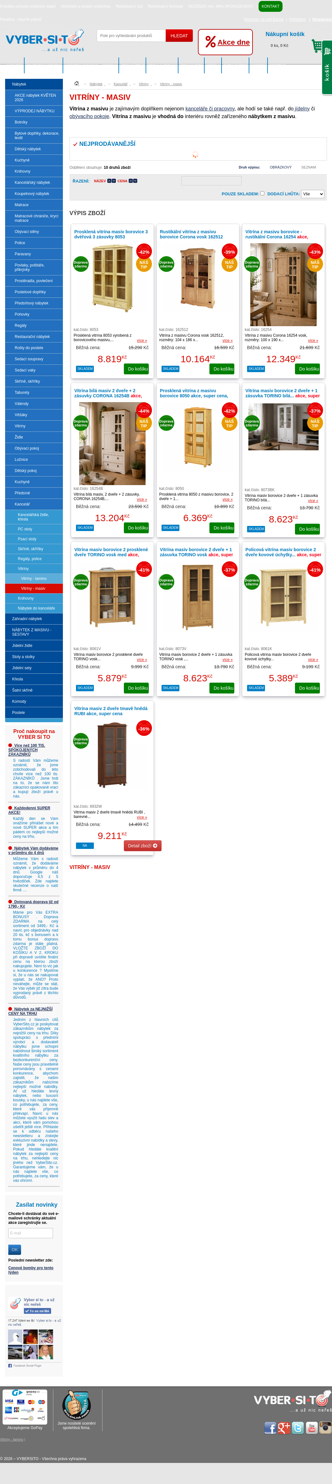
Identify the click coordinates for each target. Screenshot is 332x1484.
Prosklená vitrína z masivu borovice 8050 (194, 395)
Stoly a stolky (162, 65)
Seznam (308, 167)
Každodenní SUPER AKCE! (29, 810)
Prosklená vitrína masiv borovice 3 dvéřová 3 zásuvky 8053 (111, 234)
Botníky (21, 122)
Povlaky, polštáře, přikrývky (30, 267)
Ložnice (21, 459)
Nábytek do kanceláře (36, 608)
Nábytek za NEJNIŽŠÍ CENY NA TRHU (30, 1011)
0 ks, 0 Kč (296, 38)
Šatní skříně (235, 65)
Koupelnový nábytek (32, 193)
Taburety (22, 392)
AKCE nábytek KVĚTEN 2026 (35, 97)
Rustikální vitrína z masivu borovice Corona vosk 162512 (191, 234)
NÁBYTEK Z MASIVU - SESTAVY (91, 65)
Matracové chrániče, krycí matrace (36, 218)
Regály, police (30, 559)
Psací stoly (27, 539)
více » (142, 340)
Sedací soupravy (29, 359)
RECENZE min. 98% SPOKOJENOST (220, 6)
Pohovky (22, 314)
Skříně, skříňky (27, 381)
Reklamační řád (129, 6)
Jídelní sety (191, 65)
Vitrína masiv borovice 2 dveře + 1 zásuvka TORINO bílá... (282, 395)
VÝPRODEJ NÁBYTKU (35, 111)
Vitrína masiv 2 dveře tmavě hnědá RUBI (110, 711)
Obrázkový (280, 167)
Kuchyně (22, 160)
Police (20, 243)
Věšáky (21, 415)
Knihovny (22, 171)
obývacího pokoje (89, 116)
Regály (20, 325)
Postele (277, 65)
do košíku (138, 368)
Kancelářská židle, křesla (33, 517)
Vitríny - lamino (34, 578)
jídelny (302, 108)
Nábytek (15, 65)
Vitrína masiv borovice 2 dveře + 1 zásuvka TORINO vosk (196, 554)
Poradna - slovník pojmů (20, 19)
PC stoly (25, 529)
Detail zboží (142, 845)
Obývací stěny (27, 231)
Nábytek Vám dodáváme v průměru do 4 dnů (33, 850)
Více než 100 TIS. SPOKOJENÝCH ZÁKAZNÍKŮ (26, 750)
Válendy (21, 403)
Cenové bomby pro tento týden (30, 1270)
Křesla (213, 65)
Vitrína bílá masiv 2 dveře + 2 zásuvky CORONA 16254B (108, 395)
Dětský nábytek (28, 149)
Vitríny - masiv (33, 588)
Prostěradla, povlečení (34, 281)
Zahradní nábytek (44, 65)
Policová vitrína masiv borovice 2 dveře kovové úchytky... (283, 554)
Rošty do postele (29, 348)
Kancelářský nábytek (32, 182)
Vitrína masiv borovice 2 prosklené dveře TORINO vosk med (111, 554)
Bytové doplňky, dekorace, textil (37, 135)
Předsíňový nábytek (31, 303)
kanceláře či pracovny (210, 108)
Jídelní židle (133, 65)
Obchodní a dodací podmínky (86, 6)
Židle (19, 437)
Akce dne (233, 42)
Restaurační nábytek (32, 336)
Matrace (21, 205)
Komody (259, 65)
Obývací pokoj (27, 448)
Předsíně (22, 493)
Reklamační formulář (165, 6)
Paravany (23, 254)
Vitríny (20, 426)
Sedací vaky (25, 370)
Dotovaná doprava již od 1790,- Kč (33, 904)
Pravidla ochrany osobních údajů (28, 6)
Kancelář (22, 504)
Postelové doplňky (30, 292)
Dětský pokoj (26, 470)
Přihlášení (297, 19)
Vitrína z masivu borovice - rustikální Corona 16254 (276, 236)
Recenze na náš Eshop (264, 19)
